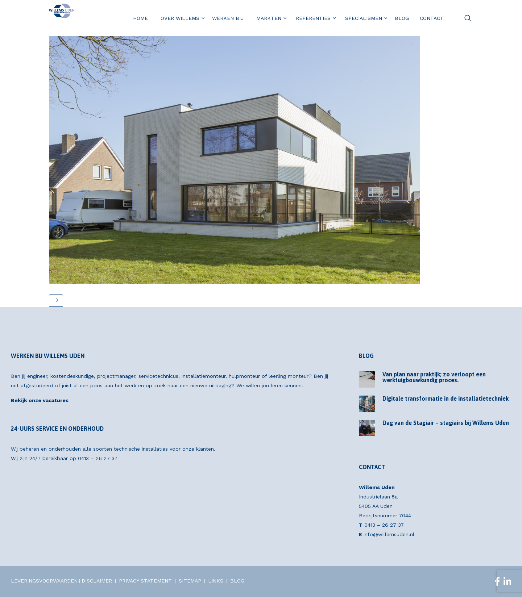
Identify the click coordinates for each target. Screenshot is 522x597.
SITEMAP (190, 581)
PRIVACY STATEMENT (145, 581)
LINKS (215, 581)
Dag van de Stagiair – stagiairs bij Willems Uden (445, 422)
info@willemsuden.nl (389, 534)
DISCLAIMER (97, 581)
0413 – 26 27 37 (97, 458)
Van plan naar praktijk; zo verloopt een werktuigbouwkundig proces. (434, 377)
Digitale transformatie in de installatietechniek (445, 398)
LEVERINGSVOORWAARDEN (44, 581)
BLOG (237, 581)
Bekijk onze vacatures (40, 400)
